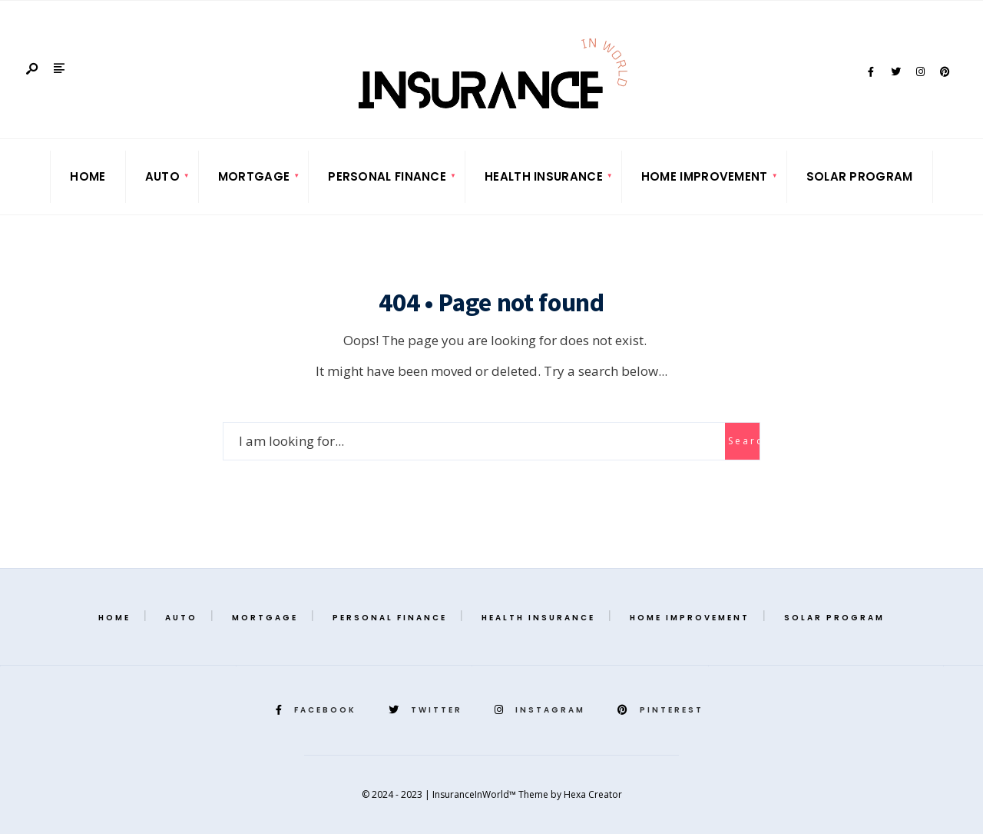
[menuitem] (162, 177)
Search (744, 440)
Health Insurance (544, 176)
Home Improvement (704, 176)
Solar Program (859, 176)
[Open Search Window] (33, 69)
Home (87, 176)
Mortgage (254, 176)
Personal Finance (387, 176)
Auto (162, 176)
